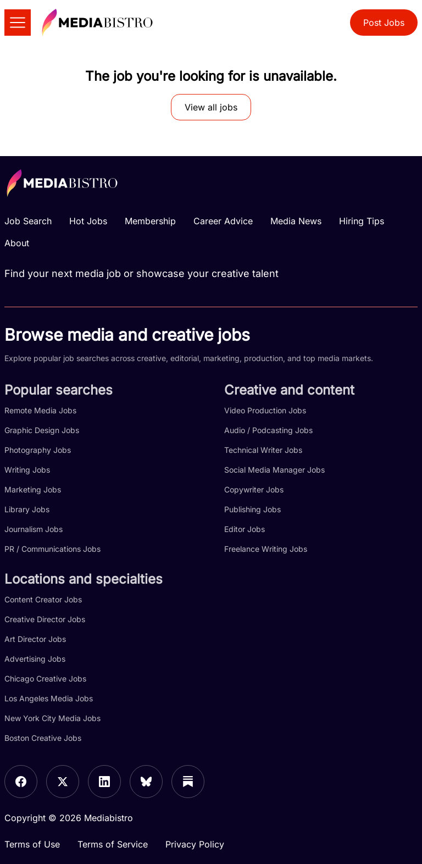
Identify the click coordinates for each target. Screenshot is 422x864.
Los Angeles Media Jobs (48, 698)
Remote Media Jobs (40, 410)
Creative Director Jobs (44, 619)
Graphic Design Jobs (41, 430)
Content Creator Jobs (43, 599)
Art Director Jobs (35, 639)
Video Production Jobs (265, 410)
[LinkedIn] (104, 781)
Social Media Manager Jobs (274, 469)
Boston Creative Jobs (42, 738)
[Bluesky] (146, 781)
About (16, 242)
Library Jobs (26, 509)
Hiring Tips (361, 220)
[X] (62, 781)
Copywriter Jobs (254, 489)
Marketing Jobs (32, 489)
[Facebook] (20, 781)
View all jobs (211, 107)
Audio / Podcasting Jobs (268, 430)
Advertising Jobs (34, 658)
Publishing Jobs (252, 509)
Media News (295, 220)
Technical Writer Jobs (263, 450)
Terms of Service (112, 844)
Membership (150, 220)
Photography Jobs (37, 450)
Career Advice (223, 220)
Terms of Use (32, 844)
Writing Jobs (27, 469)
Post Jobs (383, 22)
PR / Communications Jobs (52, 548)
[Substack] (187, 781)
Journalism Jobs (33, 529)
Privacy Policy (194, 844)
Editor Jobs (244, 529)
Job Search (28, 220)
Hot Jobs (88, 220)
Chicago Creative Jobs (45, 678)
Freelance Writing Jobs (265, 548)
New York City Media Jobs (52, 718)
